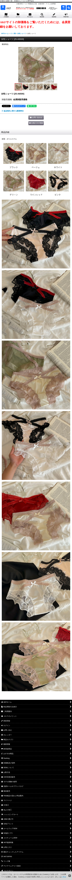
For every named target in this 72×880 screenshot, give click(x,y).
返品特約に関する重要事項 (12, 111)
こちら (63, 877)
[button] (3, 7)
